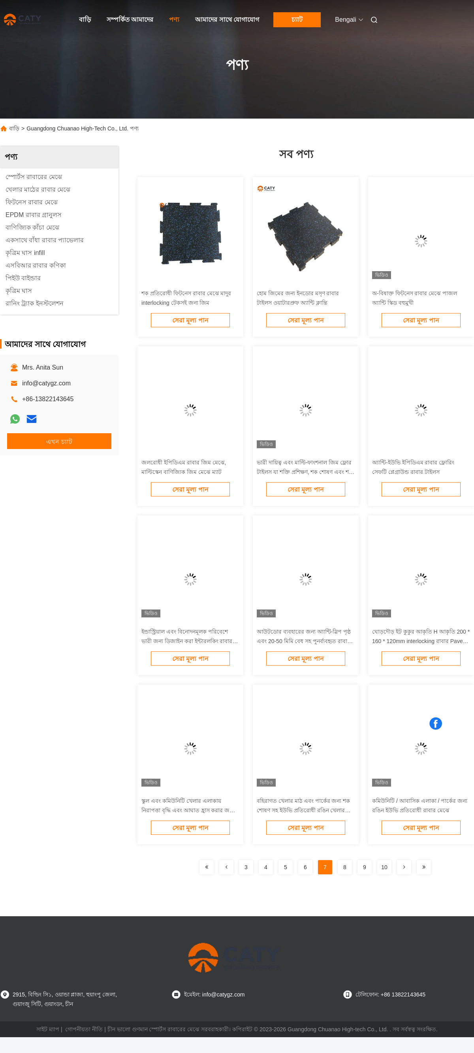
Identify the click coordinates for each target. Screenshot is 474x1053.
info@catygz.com (46, 383)
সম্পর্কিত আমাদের (130, 19)
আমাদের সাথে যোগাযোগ (227, 19)
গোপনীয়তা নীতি (84, 1029)
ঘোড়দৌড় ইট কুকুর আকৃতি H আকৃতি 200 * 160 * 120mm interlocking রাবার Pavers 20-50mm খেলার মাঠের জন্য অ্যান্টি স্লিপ (421, 641)
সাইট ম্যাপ (47, 1029)
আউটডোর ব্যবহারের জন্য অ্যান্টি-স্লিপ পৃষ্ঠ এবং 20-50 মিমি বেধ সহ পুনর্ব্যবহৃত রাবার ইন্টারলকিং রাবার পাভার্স (304, 641)
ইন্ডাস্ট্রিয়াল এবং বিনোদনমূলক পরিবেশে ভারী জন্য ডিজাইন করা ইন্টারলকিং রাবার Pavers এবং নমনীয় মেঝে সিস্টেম (186, 641)
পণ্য (174, 19)
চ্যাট (297, 19)
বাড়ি (85, 19)
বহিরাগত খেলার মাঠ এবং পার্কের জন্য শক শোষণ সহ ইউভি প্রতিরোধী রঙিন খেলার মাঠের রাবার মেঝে (303, 810)
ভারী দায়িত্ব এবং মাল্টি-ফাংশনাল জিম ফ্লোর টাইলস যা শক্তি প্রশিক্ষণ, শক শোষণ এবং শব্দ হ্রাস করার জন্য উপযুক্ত (305, 472)
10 (384, 867)
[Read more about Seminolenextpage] (206, 867)
